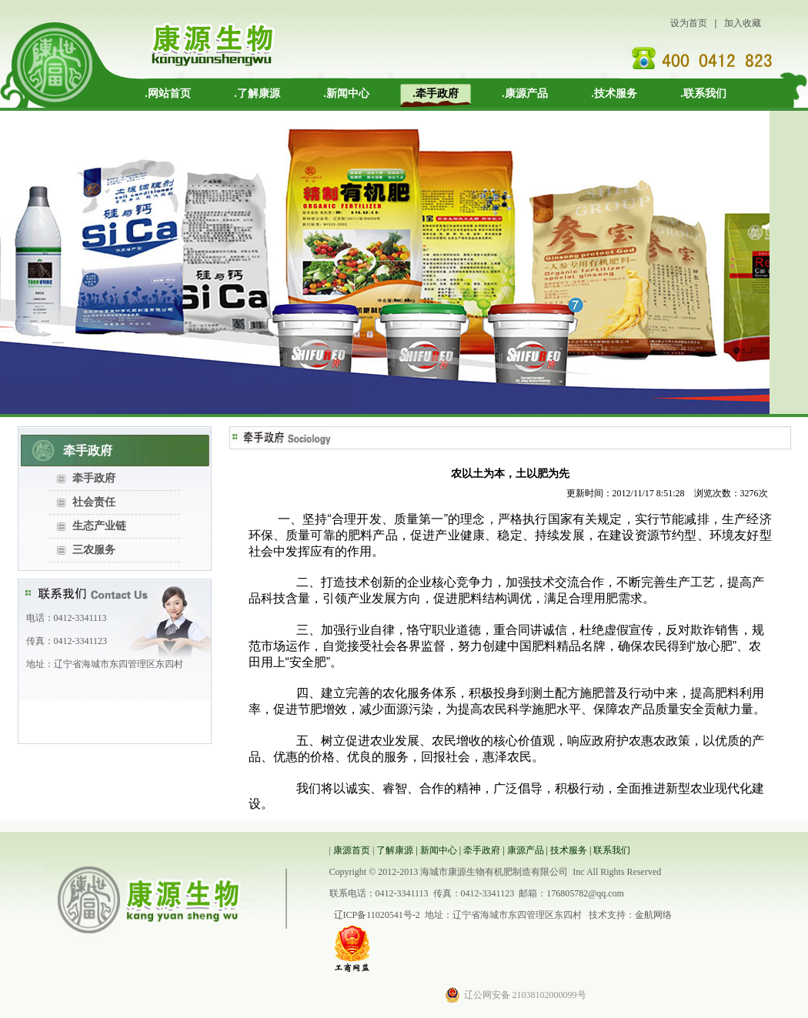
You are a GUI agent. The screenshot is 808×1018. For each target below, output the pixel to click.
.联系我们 (703, 93)
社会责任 (93, 502)
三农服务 (93, 550)
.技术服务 (614, 93)
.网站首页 (168, 93)
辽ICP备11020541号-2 (377, 915)
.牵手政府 (435, 93)
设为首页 (688, 23)
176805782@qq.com (585, 893)
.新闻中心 (346, 93)
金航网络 (653, 915)
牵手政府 (93, 478)
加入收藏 (742, 23)
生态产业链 (99, 526)
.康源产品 (525, 93)
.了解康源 (257, 93)
